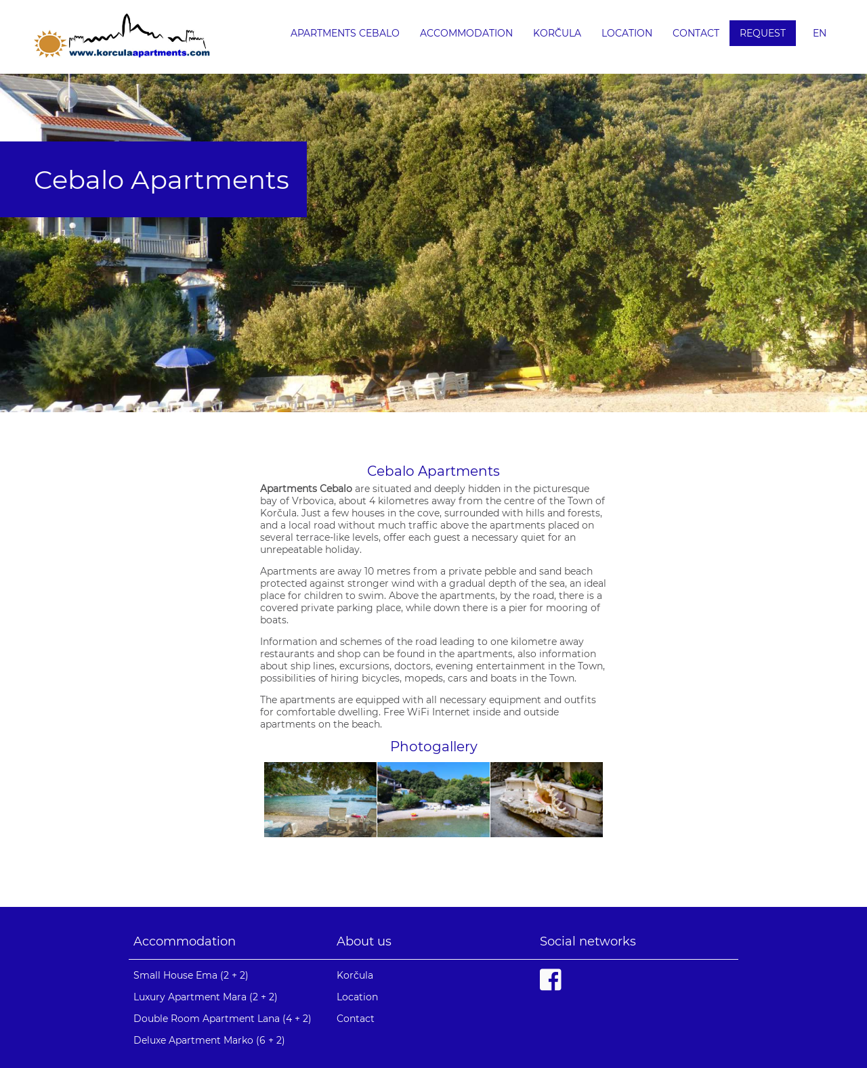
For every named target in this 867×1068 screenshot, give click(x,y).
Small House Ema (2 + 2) (191, 975)
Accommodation (466, 33)
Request (763, 33)
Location (626, 33)
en (819, 33)
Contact (696, 33)
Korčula (557, 33)
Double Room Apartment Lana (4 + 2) (222, 1019)
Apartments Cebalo (345, 33)
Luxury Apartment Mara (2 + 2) (205, 997)
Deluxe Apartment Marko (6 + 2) (209, 1040)
